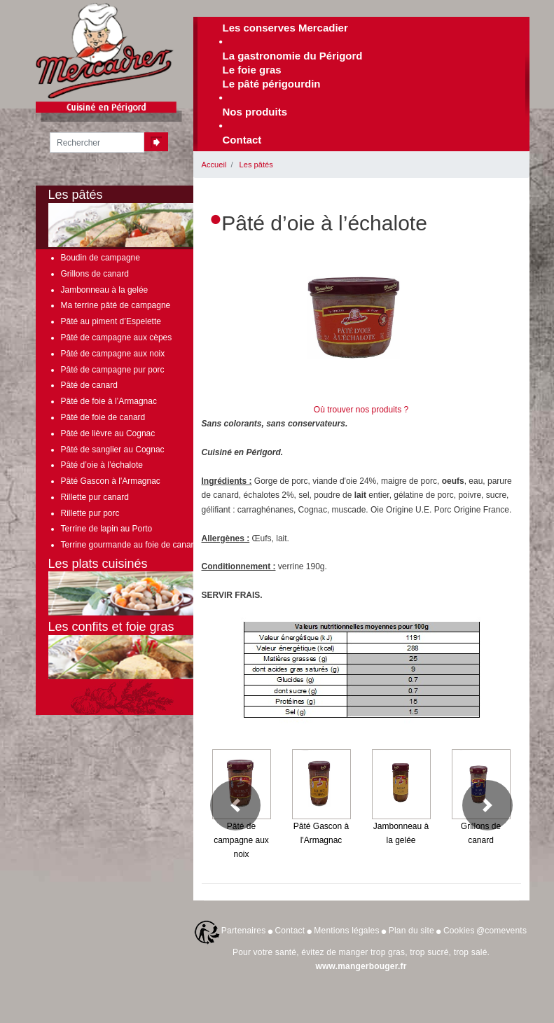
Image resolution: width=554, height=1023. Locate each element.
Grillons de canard (95, 274)
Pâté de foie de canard (103, 417)
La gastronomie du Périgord (293, 56)
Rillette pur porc (90, 513)
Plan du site (411, 930)
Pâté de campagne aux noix (113, 354)
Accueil (214, 164)
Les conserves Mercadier (285, 28)
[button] (235, 805)
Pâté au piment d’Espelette (111, 321)
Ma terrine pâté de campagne (116, 305)
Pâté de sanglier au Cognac (113, 449)
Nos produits (255, 112)
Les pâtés (256, 164)
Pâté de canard (89, 385)
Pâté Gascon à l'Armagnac (110, 481)
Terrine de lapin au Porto (107, 529)
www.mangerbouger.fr (360, 966)
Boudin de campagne (100, 258)
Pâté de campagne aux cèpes (116, 337)
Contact (242, 140)
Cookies (459, 930)
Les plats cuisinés (140, 586)
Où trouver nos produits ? (361, 410)
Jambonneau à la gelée (104, 290)
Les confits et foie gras (140, 649)
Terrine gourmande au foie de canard (130, 545)
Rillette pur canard (95, 497)
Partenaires (243, 930)
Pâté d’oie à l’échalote (102, 465)
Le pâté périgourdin (272, 84)
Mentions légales (346, 930)
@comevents (501, 930)
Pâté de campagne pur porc (113, 370)
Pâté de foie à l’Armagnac (109, 401)
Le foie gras (252, 70)
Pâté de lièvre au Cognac (108, 433)
